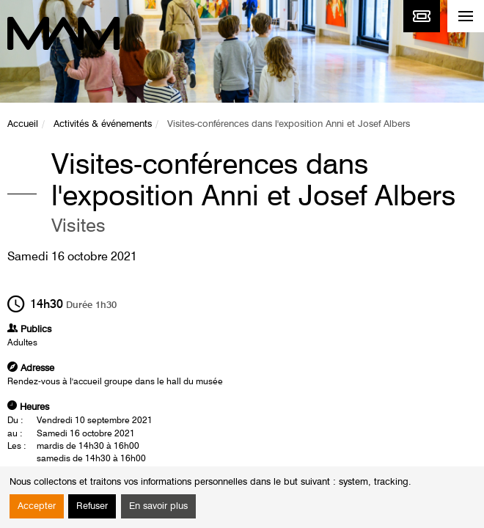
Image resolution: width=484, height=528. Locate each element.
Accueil (22, 124)
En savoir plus (158, 506)
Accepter (37, 506)
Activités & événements (103, 124)
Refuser (92, 506)
